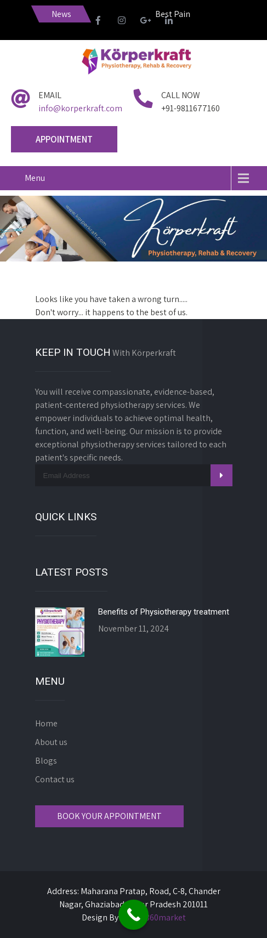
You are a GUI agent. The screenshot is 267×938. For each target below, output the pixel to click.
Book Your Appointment (109, 816)
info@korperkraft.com (80, 108)
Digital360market (153, 917)
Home (46, 723)
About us (51, 742)
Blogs (46, 760)
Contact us (55, 779)
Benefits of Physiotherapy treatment (163, 612)
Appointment (64, 139)
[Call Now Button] (133, 915)
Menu (35, 178)
